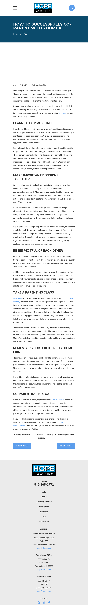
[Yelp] (39, 574)
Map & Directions (44, 519)
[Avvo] (44, 574)
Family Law (44, 478)
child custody (58, 371)
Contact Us (44, 493)
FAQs (44, 488)
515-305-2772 (44, 456)
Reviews (44, 483)
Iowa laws (17, 270)
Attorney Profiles (44, 473)
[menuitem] (16, 600)
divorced (62, 84)
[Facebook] (49, 574)
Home (44, 468)
